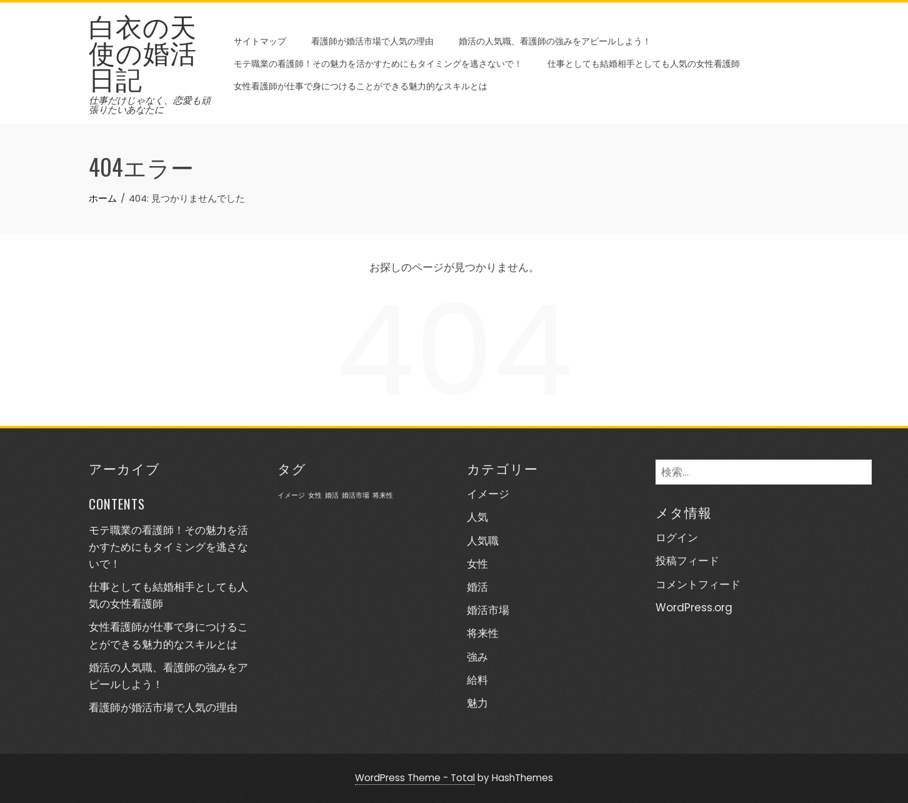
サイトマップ (260, 40)
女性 (477, 563)
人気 (477, 517)
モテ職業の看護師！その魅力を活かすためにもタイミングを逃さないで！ (378, 62)
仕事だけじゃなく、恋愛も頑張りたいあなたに (150, 105)
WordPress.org (694, 607)
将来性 (483, 633)
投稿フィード (687, 560)
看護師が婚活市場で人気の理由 (372, 40)
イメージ (488, 493)
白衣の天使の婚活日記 (143, 51)
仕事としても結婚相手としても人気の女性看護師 (643, 62)
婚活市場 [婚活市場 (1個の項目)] (355, 495)
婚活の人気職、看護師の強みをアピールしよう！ (555, 40)
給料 (477, 679)
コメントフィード (698, 584)
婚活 (477, 586)
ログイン (677, 537)
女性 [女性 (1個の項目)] (315, 495)
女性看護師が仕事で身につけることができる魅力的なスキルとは (360, 85)
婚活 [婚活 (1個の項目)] (332, 495)
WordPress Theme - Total (415, 777)
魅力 (477, 703)
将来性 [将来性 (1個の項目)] (382, 495)
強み (477, 656)
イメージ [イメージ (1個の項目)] (291, 495)
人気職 (483, 540)
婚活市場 (488, 610)
